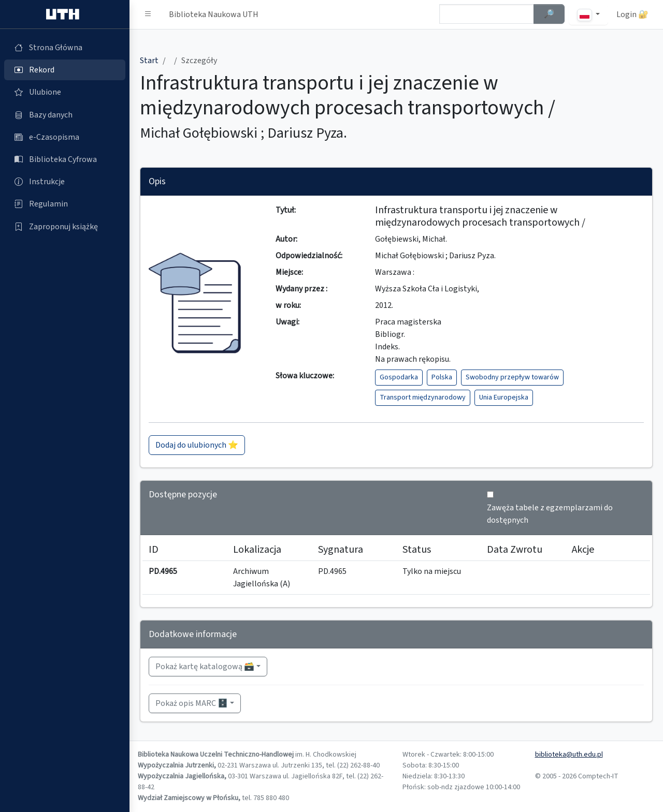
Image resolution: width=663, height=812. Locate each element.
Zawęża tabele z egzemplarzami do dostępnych (550, 514)
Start (149, 60)
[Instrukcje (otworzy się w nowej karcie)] (64, 181)
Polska (441, 377)
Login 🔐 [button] (632, 14)
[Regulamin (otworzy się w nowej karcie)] (64, 204)
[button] (148, 14)
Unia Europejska (503, 397)
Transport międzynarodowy (423, 397)
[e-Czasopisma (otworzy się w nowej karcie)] (64, 137)
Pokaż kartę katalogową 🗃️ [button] (204, 666)
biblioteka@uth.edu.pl (569, 754)
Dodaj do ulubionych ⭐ (196, 445)
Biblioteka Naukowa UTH (213, 14)
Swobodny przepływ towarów (512, 377)
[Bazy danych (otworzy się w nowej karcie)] (64, 115)
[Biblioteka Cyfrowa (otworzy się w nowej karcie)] (64, 159)
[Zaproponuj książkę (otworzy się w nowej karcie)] (64, 226)
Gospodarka (399, 377)
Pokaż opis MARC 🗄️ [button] (191, 703)
